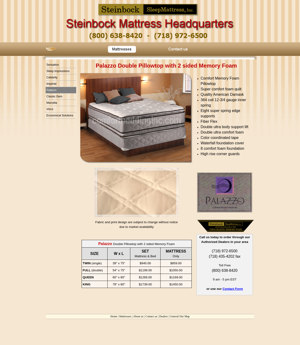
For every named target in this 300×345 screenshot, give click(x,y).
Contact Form (233, 289)
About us (138, 316)
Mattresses (125, 316)
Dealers (163, 316)
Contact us (151, 316)
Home (113, 316)
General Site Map (180, 316)
